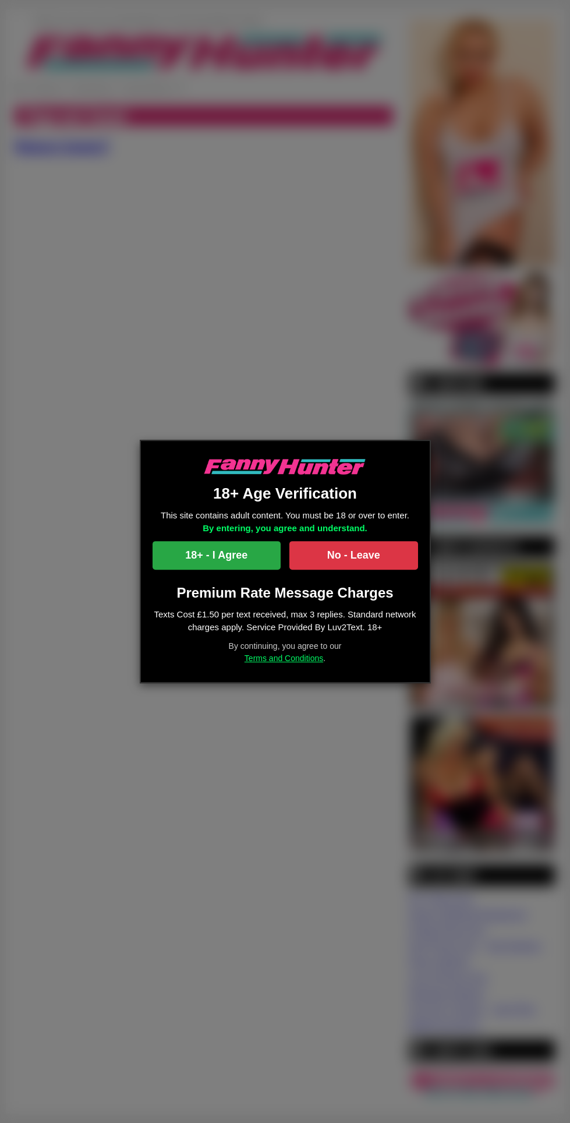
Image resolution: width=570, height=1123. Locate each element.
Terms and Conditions (284, 658)
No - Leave (353, 555)
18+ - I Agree (216, 555)
